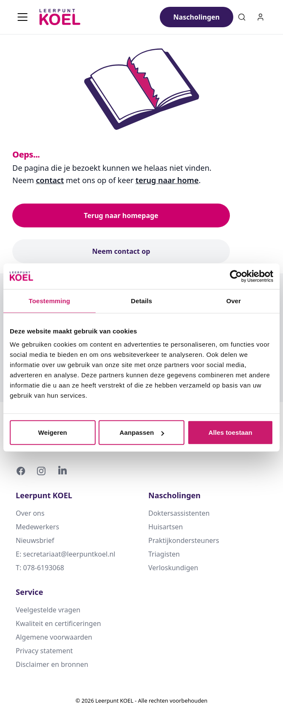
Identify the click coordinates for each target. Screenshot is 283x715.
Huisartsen (165, 526)
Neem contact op (121, 251)
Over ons (30, 513)
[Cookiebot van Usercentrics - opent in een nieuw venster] (236, 276)
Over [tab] (233, 300)
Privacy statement (44, 650)
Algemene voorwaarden (54, 637)
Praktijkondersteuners (183, 540)
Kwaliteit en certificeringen (58, 623)
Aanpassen (141, 432)
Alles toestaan (230, 432)
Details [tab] (141, 300)
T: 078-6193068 (40, 567)
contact (50, 180)
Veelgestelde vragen (48, 609)
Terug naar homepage (121, 215)
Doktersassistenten (178, 513)
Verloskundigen (173, 567)
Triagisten (164, 554)
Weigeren (52, 432)
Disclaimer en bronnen (52, 664)
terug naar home (167, 180)
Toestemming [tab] (50, 300)
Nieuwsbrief (35, 540)
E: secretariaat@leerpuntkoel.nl (65, 554)
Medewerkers (37, 526)
